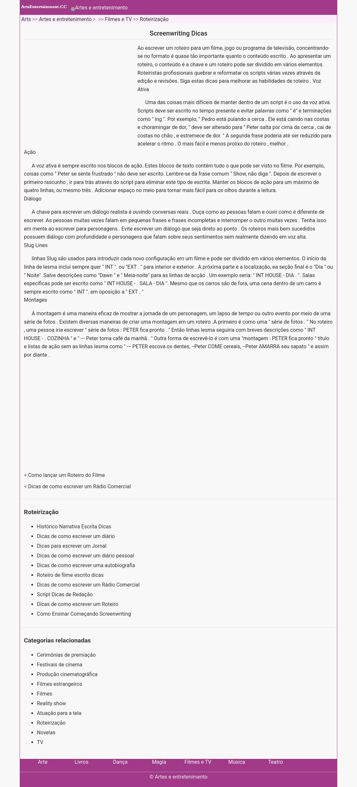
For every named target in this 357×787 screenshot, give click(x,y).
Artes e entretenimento (101, 8)
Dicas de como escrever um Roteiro (78, 604)
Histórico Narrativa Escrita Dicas (75, 526)
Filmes (44, 694)
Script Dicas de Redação (65, 594)
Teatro (275, 762)
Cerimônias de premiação (66, 655)
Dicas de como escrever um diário (76, 536)
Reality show (51, 703)
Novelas (46, 732)
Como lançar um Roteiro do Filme (67, 475)
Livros (82, 762)
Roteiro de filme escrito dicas (71, 575)
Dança (120, 762)
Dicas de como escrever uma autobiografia (86, 565)
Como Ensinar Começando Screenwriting (84, 614)
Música (236, 762)
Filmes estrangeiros (59, 684)
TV (40, 742)
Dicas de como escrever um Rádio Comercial (80, 486)
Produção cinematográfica (67, 674)
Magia (159, 762)
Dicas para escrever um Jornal (72, 546)
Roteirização (154, 19)
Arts (26, 19)
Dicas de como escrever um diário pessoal (86, 556)
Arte (43, 762)
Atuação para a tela (59, 713)
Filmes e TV (118, 19)
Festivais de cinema (59, 665)
